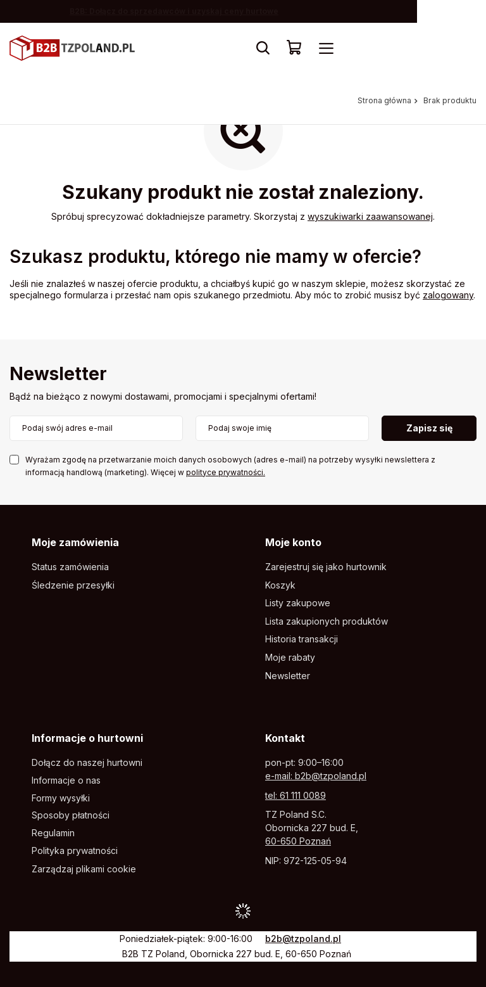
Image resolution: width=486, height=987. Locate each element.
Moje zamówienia (75, 542)
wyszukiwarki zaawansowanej (370, 216)
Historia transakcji (301, 639)
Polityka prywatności (75, 851)
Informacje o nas (66, 780)
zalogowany (448, 295)
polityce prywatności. (225, 472)
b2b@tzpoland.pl (303, 938)
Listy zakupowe (297, 603)
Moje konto (293, 542)
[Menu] (326, 48)
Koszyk (280, 585)
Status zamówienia (70, 567)
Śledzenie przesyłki (73, 585)
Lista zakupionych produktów (326, 621)
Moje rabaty (290, 658)
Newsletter (58, 375)
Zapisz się (429, 428)
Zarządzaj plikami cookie (84, 868)
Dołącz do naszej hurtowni (87, 763)
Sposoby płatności (70, 815)
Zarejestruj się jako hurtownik (326, 567)
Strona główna (384, 100)
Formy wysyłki (61, 798)
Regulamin (53, 833)
